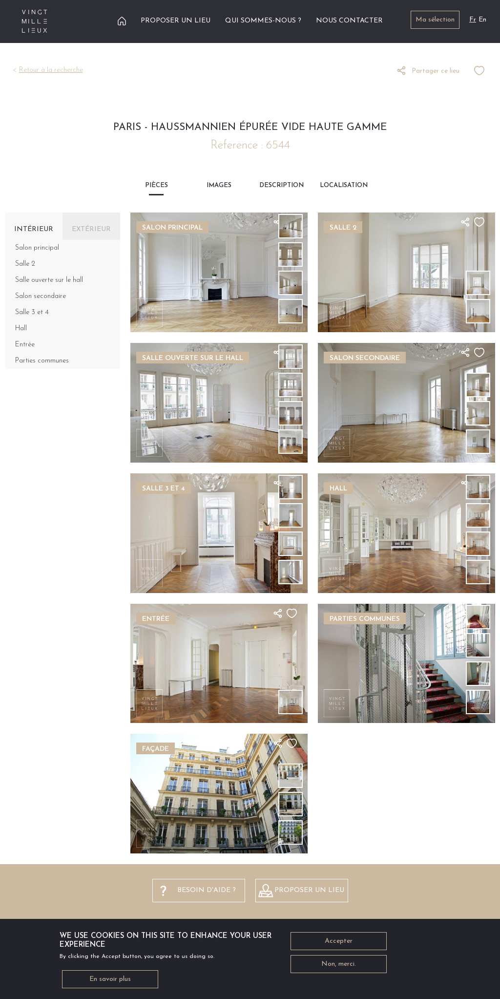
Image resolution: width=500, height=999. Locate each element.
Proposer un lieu (175, 20)
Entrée (25, 344)
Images (219, 185)
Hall (21, 328)
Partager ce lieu (435, 71)
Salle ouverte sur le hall (49, 280)
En (482, 19)
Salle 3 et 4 (32, 312)
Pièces (156, 185)
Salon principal (37, 248)
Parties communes (42, 360)
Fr (472, 19)
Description (281, 185)
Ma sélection (435, 19)
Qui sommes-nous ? (263, 20)
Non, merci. (338, 968)
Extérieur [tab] (91, 229)
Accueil (122, 20)
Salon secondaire (40, 296)
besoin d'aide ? (206, 890)
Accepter (339, 945)
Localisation (344, 185)
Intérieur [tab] (33, 229)
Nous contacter (349, 20)
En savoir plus (110, 983)
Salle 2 (25, 264)
